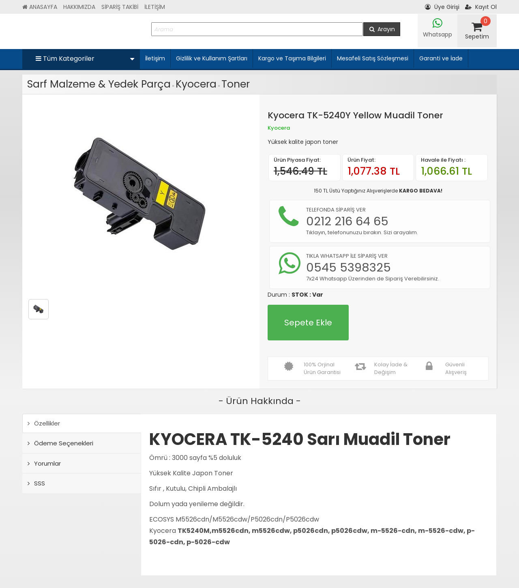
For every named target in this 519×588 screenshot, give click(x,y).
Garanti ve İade (441, 58)
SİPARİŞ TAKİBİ (119, 7)
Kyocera (196, 84)
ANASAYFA (39, 7)
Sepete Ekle (308, 322)
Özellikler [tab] (44, 423)
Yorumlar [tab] (44, 463)
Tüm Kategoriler (85, 58)
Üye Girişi (442, 7)
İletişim (155, 58)
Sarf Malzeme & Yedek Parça (99, 84)
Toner (235, 84)
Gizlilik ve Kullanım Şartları (211, 58)
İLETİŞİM (154, 7)
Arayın (382, 29)
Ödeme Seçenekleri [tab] (60, 443)
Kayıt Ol (481, 7)
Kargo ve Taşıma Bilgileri (292, 58)
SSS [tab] (36, 483)
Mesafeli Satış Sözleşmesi (372, 58)
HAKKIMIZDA (79, 7)
